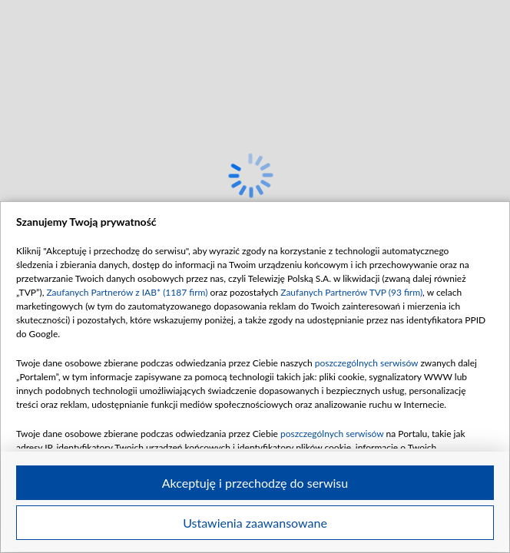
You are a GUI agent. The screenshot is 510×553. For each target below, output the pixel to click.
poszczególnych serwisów (367, 363)
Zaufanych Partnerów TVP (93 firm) (351, 292)
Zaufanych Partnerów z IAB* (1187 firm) (126, 292)
